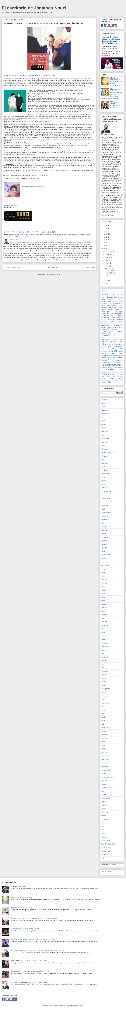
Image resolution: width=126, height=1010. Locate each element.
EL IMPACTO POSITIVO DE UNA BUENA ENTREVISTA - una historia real (43, 23)
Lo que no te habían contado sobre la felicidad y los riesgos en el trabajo (32, 939)
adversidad (119, 295)
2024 (106, 231)
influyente (120, 338)
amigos (26, 235)
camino (121, 305)
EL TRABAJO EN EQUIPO (18, 886)
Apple (120, 299)
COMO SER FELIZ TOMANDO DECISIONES (24, 929)
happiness (116, 334)
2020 (106, 243)
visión (109, 382)
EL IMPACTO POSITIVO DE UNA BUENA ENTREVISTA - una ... (111, 272)
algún (115, 297)
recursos (120, 362)
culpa (103, 315)
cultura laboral (109, 315)
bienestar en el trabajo (114, 303)
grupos (59, 235)
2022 (106, 237)
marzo (108, 266)
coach (110, 309)
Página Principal (51, 267)
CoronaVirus (105, 313)
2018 (106, 249)
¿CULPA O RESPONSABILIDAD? (21, 907)
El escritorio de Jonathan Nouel (34, 8)
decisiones (118, 315)
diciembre (109, 251)
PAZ (121, 353)
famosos (120, 327)
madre (103, 346)
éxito (45, 235)
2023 (106, 234)
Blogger (80, 1005)
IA (116, 336)
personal (113, 355)
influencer (111, 338)
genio (121, 329)
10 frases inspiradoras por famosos (21, 897)
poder (109, 357)
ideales (120, 336)
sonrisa (113, 372)
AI (113, 297)
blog (108, 305)
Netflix (121, 348)
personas (119, 355)
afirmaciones (19, 235)
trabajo (28, 237)
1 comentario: (35, 232)
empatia (103, 321)
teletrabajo (111, 374)
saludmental (119, 370)
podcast (103, 357)
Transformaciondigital (116, 378)
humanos (112, 336)
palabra (103, 353)
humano (64, 235)
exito (109, 327)
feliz (111, 330)
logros (120, 344)
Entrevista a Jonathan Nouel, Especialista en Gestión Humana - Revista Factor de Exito (37, 950)
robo (102, 370)
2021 (106, 240)
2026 (106, 225)
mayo (108, 263)
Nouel (113, 351)
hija (122, 334)
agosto (108, 257)
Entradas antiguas (88, 267)
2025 (106, 228)
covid (112, 313)
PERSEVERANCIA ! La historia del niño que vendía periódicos (29, 971)
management (118, 346)
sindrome (107, 372)
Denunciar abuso (108, 865)
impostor (103, 338)
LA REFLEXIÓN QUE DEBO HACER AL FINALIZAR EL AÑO (29, 982)
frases (49, 235)
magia (109, 346)
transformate (117, 380)
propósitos (119, 360)
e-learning (111, 319)
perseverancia (106, 355)
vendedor (104, 382)
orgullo (120, 351)
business (114, 305)
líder (121, 342)
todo (102, 376)
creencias (119, 313)
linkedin (114, 344)
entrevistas (39, 235)
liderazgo (82, 235)
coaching (119, 309)
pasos (113, 353)
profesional (111, 359)
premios (103, 359)
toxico (107, 376)
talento (23, 237)
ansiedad (111, 299)
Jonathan (105, 342)
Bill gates (104, 456)
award (121, 301)
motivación (112, 348)
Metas (88, 235)
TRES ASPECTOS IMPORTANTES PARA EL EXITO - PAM (28, 961)
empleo (120, 321)
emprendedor (105, 323)
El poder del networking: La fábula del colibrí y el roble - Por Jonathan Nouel (116, 81)
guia (109, 334)
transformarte (105, 380)
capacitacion (113, 307)
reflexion (104, 367)
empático (111, 321)
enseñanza (105, 325)
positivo (120, 357)
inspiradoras (72, 235)
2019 (106, 246)
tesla (118, 374)
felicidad (104, 330)
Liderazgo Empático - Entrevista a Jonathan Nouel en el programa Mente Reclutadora (110, 40)
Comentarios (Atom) (53, 274)
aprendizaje (106, 301)
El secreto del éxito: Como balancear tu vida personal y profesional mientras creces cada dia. (111, 93)
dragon (103, 319)
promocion (120, 359)
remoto (110, 367)
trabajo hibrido (106, 840)
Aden (112, 295)
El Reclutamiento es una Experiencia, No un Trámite (116, 104)
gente (103, 332)
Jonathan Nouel (109, 134)
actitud (12, 235)
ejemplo (120, 319)
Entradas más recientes (12, 267)
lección (112, 342)
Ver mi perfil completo (108, 215)
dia (111, 317)
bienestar (104, 303)
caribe (121, 307)
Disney (114, 317)
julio (107, 260)
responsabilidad (118, 367)
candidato (104, 307)
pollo (114, 357)
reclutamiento (105, 362)
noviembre (109, 254)
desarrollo (32, 235)
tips (121, 374)
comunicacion (105, 311)
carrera (103, 309)
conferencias (119, 311)
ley (117, 341)
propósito (104, 360)
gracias (111, 332)
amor (103, 299)
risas (61, 82)
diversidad (120, 317)
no (109, 351)
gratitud (54, 235)
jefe (78, 235)
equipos (104, 327)
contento (54, 151)
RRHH (18, 237)
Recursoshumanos (9, 237)
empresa (119, 323)
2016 (106, 283)
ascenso (115, 301)
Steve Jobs (119, 372)
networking (104, 351)
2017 (106, 280)
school (103, 372)
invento (115, 339)
